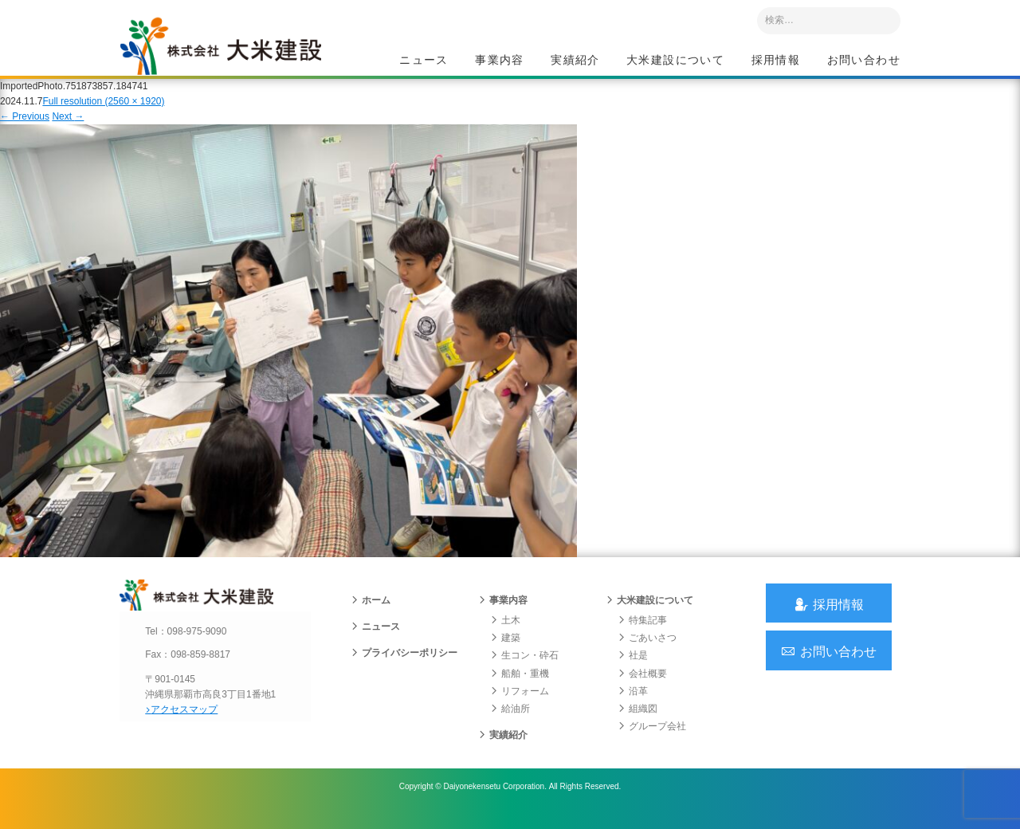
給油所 (510, 723)
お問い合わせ (863, 60)
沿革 (633, 705)
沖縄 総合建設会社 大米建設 (230, 52)
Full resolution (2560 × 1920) (103, 110)
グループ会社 (652, 740)
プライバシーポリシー (404, 667)
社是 (633, 669)
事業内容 (499, 60)
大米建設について (675, 60)
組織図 (637, 723)
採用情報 (776, 60)
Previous (24, 126)
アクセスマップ (187, 723)
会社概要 (642, 687)
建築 (505, 652)
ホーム (370, 614)
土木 (505, 634)
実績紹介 (575, 60)
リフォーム (519, 705)
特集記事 (642, 634)
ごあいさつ (647, 652)
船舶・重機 (519, 687)
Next (68, 126)
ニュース (424, 60)
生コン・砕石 (524, 669)
